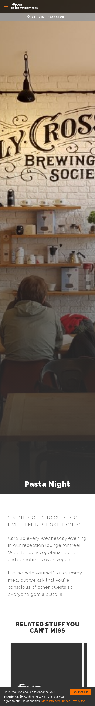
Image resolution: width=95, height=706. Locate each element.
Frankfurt (57, 16)
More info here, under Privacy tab (63, 701)
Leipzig (38, 16)
